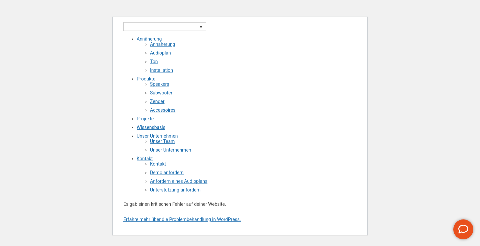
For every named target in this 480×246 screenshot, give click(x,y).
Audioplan (160, 53)
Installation (161, 70)
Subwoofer (161, 92)
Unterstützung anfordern (175, 189)
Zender (157, 101)
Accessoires (162, 110)
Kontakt (145, 158)
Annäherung (149, 39)
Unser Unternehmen (157, 136)
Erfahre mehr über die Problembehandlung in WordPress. (182, 219)
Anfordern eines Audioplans (178, 181)
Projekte (145, 118)
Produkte (146, 78)
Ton (154, 61)
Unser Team (162, 141)
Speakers (159, 84)
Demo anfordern (167, 172)
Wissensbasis (151, 127)
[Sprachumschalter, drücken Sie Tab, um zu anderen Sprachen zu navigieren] (164, 26)
